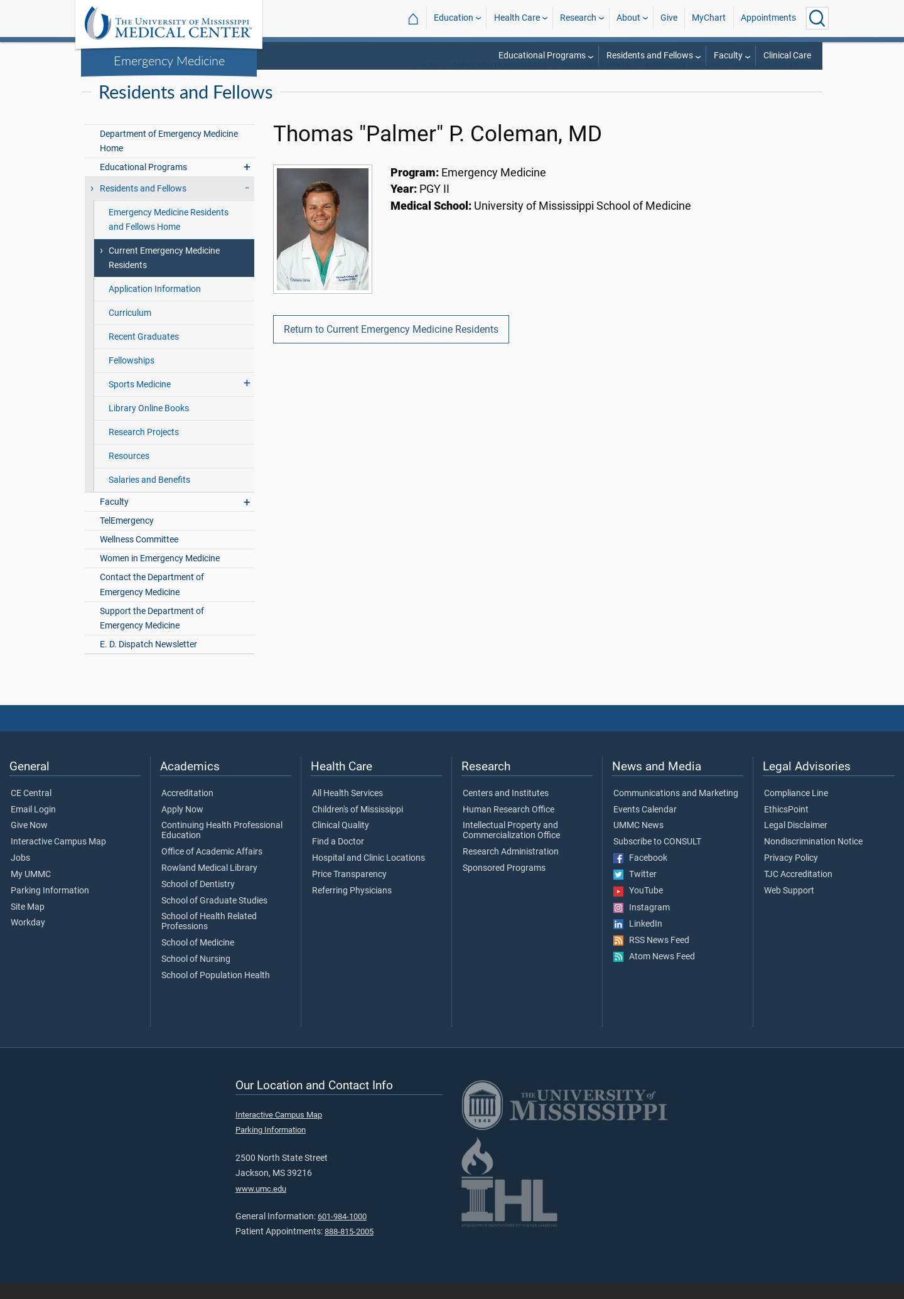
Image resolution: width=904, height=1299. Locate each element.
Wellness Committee (139, 556)
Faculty (728, 55)
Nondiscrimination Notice (813, 858)
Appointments (768, 18)
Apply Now (182, 826)
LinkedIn (637, 940)
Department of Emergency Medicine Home (169, 157)
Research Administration (511, 868)
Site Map (28, 924)
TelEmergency (127, 537)
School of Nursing (195, 976)
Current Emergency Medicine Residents (164, 274)
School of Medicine (197, 959)
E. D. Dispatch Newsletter (148, 660)
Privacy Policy (791, 875)
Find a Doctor (338, 858)
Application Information (155, 305)
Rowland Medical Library (209, 885)
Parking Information (50, 907)
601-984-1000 (342, 1232)
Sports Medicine (140, 401)
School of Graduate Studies (214, 917)
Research (578, 18)
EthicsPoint (786, 826)
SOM (429, 81)
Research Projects (144, 448)
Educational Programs (542, 55)
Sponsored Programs (504, 885)
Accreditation (187, 810)
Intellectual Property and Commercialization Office (511, 847)
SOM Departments (596, 81)
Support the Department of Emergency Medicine (152, 634)
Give (668, 18)
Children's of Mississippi (357, 826)
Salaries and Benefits (149, 496)
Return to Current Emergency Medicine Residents (391, 346)
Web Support (789, 907)
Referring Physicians (352, 907)
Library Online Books (149, 424)
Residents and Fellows (649, 55)
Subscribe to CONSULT (657, 858)
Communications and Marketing (675, 810)
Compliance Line (796, 810)
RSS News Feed (651, 957)
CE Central (31, 810)
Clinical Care (787, 55)
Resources (129, 472)
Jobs (20, 875)
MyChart (709, 18)
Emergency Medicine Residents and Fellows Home (169, 236)
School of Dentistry (198, 901)
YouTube (638, 907)
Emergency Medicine (169, 60)
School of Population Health (215, 992)
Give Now (29, 842)
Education (453, 18)
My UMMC (31, 891)
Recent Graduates (144, 353)
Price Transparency (349, 891)
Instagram (641, 924)
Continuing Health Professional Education (221, 847)
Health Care (517, 18)
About (628, 18)
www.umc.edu (260, 1205)
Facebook (640, 875)
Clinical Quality (340, 842)
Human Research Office (508, 826)
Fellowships (131, 377)
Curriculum (130, 329)
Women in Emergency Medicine (160, 574)
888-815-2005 (349, 1248)
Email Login (33, 826)
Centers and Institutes (506, 810)
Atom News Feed (654, 973)
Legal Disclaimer (795, 842)
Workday (28, 939)
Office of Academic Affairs (211, 868)
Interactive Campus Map (58, 858)
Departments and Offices (500, 81)
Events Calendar (645, 826)
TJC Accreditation (798, 891)
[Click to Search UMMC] (817, 18)
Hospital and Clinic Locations (368, 875)
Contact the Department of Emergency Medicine (152, 600)
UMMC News (638, 842)
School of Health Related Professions (209, 938)
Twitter (635, 891)
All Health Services (347, 810)
